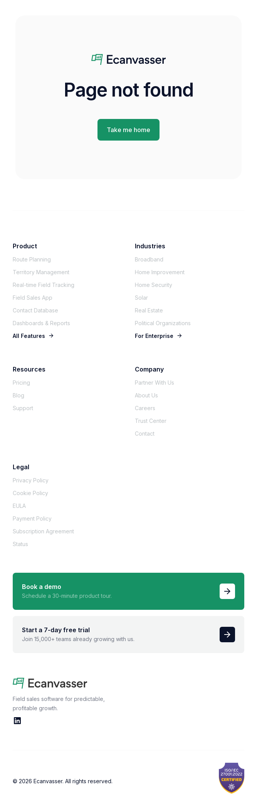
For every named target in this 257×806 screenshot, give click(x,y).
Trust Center (150, 420)
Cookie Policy (30, 493)
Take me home (128, 130)
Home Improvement (160, 272)
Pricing (21, 382)
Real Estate (149, 310)
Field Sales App (32, 297)
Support (23, 408)
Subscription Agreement (43, 531)
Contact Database (35, 310)
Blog (18, 395)
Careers (145, 408)
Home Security (153, 285)
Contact (145, 433)
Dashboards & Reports (41, 323)
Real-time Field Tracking (43, 285)
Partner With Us (154, 382)
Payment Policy (32, 518)
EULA (19, 505)
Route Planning (32, 259)
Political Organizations (163, 323)
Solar (141, 297)
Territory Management (41, 272)
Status (20, 544)
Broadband (149, 259)
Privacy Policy (31, 480)
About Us (146, 395)
